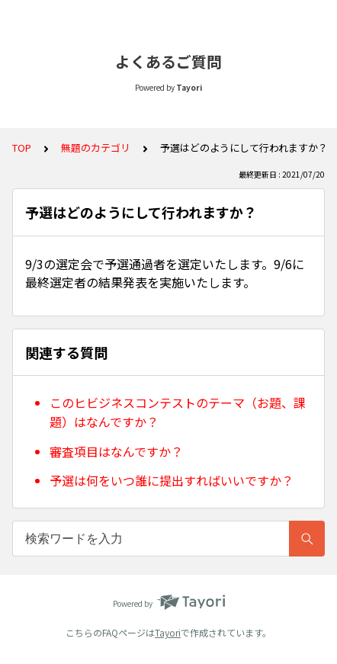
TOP (21, 147)
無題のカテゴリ (95, 147)
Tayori (168, 632)
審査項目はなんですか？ (116, 451)
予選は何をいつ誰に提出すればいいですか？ (172, 480)
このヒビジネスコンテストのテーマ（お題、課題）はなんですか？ (178, 412)
